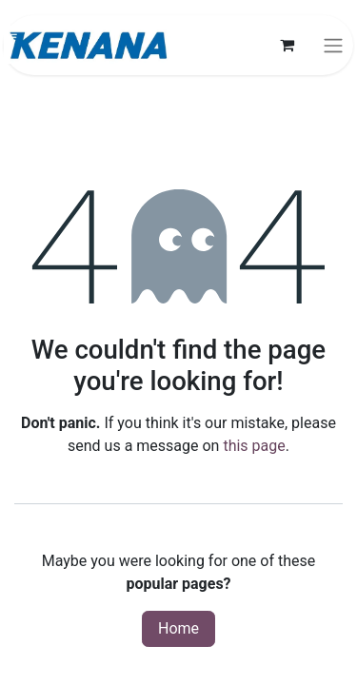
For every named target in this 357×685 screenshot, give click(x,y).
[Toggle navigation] (333, 45)
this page (254, 446)
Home (178, 628)
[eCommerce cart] (287, 45)
